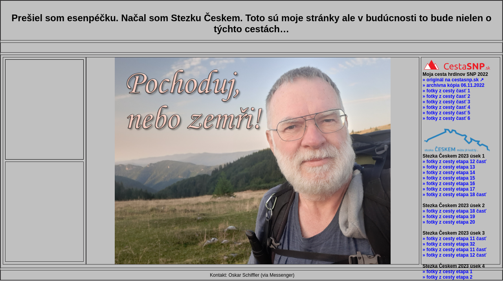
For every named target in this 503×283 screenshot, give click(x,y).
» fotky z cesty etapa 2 (446, 277)
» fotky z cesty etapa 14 (448, 172)
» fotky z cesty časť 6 (445, 118)
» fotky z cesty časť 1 (445, 91)
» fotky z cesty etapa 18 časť (453, 194)
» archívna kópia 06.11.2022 (453, 85)
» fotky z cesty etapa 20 (448, 222)
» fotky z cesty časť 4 (445, 107)
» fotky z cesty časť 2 (445, 96)
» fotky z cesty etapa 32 (448, 244)
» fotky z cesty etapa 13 (448, 167)
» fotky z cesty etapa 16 (448, 183)
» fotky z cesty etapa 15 (448, 178)
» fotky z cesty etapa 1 (446, 271)
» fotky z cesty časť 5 (445, 113)
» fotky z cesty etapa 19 (448, 216)
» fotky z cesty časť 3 (445, 102)
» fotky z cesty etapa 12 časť (453, 161)
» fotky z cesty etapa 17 (448, 189)
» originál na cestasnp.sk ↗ (452, 80)
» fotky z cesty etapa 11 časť (453, 238)
